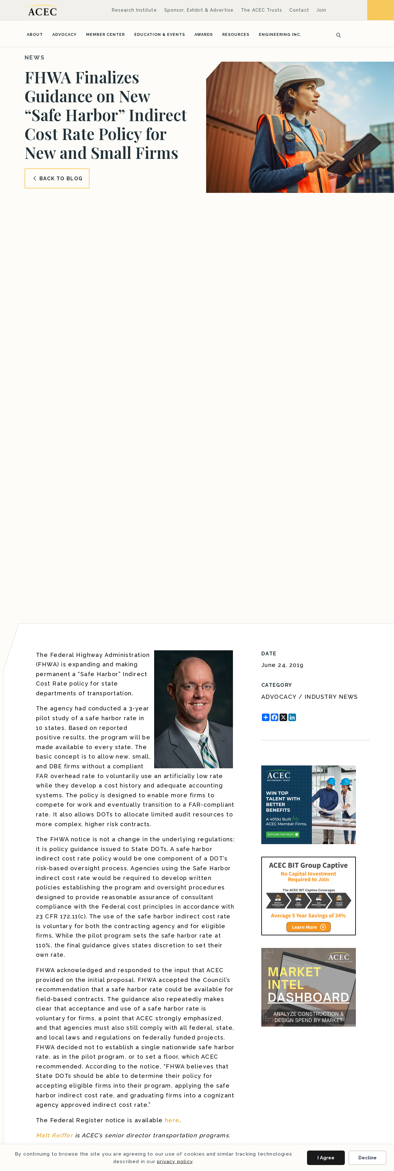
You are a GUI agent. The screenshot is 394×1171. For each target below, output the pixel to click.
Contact (299, 10)
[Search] (337, 34)
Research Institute (134, 10)
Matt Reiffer (54, 1135)
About (35, 34)
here (172, 1120)
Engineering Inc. (280, 34)
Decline (367, 1158)
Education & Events (159, 34)
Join (321, 10)
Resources (235, 34)
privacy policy (175, 1161)
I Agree (325, 1158)
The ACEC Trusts (261, 10)
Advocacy (64, 34)
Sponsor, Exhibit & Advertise (199, 10)
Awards (203, 34)
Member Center (105, 34)
